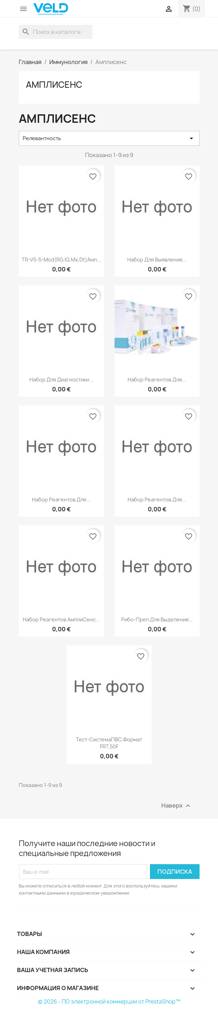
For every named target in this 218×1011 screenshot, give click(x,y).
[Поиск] (56, 32)
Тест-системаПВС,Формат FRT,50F (109, 743)
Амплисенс (54, 85)
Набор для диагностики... (61, 379)
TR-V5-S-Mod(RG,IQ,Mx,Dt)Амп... (61, 259)
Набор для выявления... (156, 259)
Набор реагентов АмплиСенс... (61, 619)
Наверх (176, 806)
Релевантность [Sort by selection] (109, 138)
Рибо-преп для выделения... (157, 619)
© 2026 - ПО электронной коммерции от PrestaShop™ (109, 1001)
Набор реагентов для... (157, 379)
